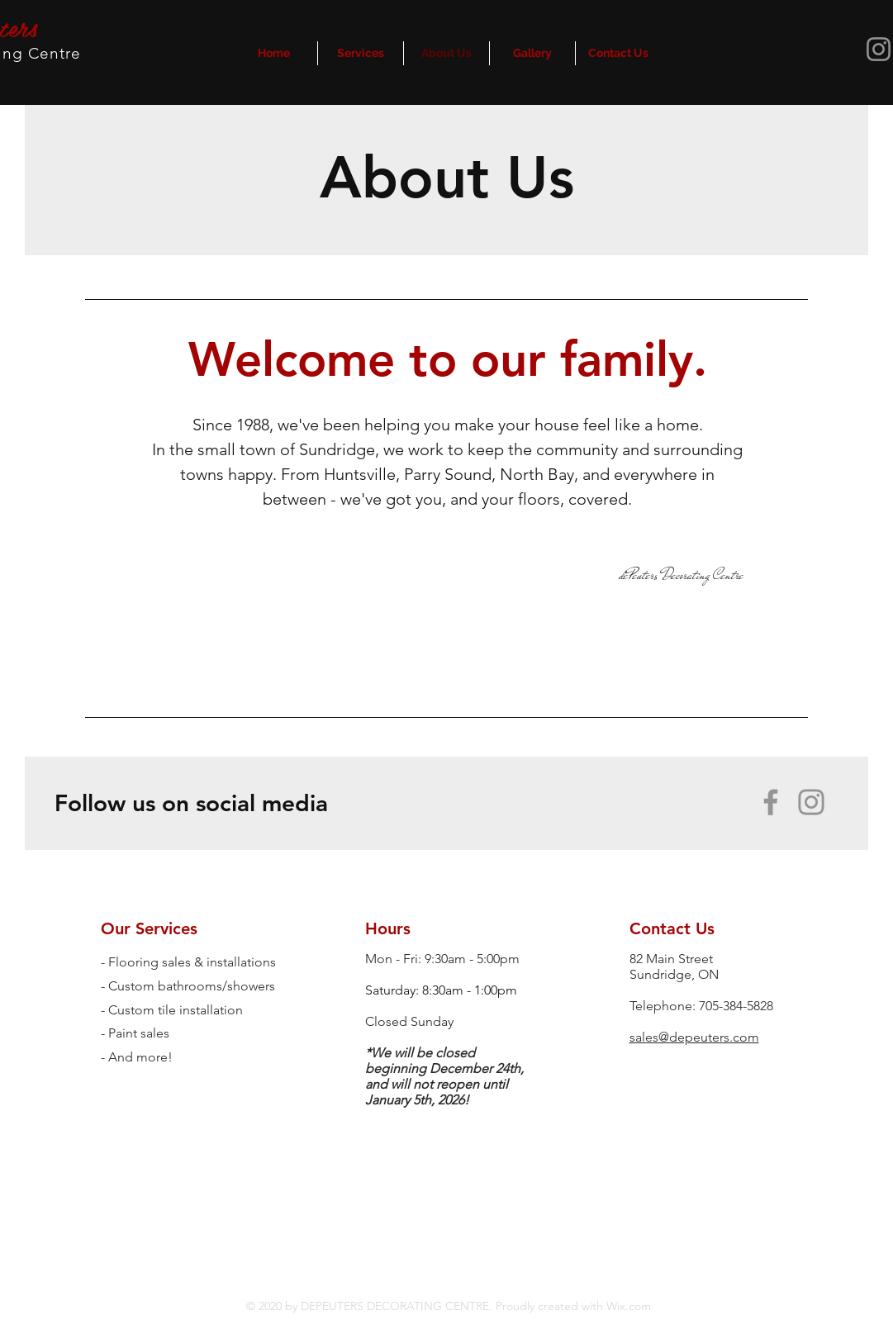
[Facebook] (770, 802)
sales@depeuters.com (694, 1037)
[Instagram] (811, 802)
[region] (447, 506)
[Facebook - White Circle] (377, 1253)
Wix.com (627, 1306)
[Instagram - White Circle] (411, 1253)
